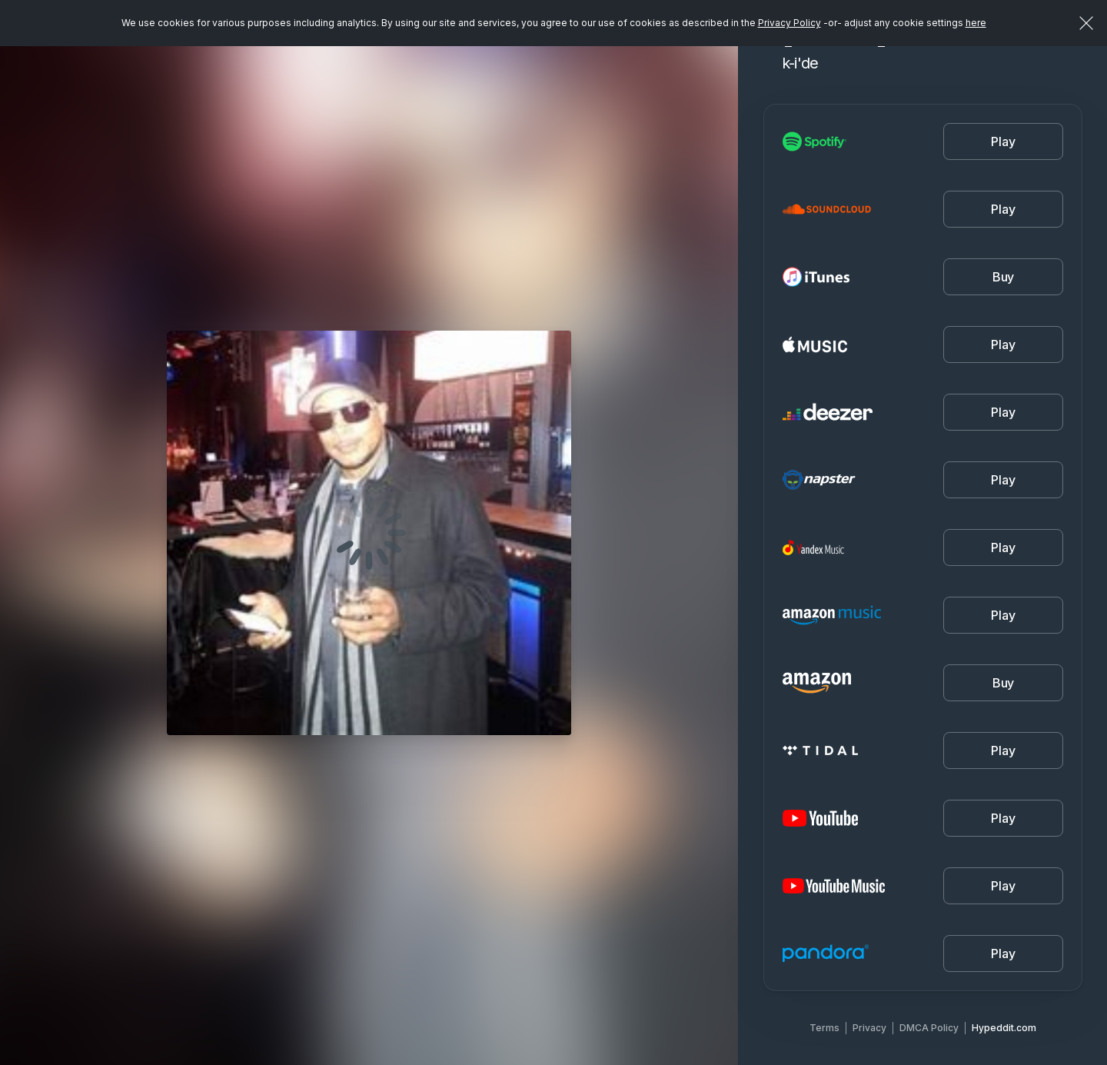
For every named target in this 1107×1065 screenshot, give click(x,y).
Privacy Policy (789, 22)
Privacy (869, 1027)
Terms (824, 1027)
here (976, 22)
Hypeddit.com (1004, 1027)
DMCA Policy (929, 1027)
